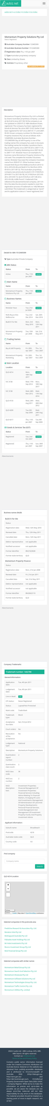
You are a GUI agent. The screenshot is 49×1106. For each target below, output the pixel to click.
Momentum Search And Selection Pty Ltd (21, 971)
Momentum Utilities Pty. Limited (17, 990)
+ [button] (8, 885)
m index (25, 12)
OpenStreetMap (31, 913)
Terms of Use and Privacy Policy (24, 1058)
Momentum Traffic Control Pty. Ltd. (18, 986)
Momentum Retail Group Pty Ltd (17, 967)
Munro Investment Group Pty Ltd (18, 947)
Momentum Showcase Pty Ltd (16, 975)
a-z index (16, 12)
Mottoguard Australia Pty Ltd (16, 936)
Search (40, 866)
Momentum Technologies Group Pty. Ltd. (21, 982)
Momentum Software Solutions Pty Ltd (20, 978)
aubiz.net (8, 12)
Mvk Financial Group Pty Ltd (16, 951)
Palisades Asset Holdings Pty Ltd (17, 939)
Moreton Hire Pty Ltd (13, 932)
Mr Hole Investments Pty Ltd (16, 943)
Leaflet (14, 913)
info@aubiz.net (29, 1056)
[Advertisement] (24, 24)
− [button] (8, 889)
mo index (33, 12)
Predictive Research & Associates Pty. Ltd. (21, 928)
